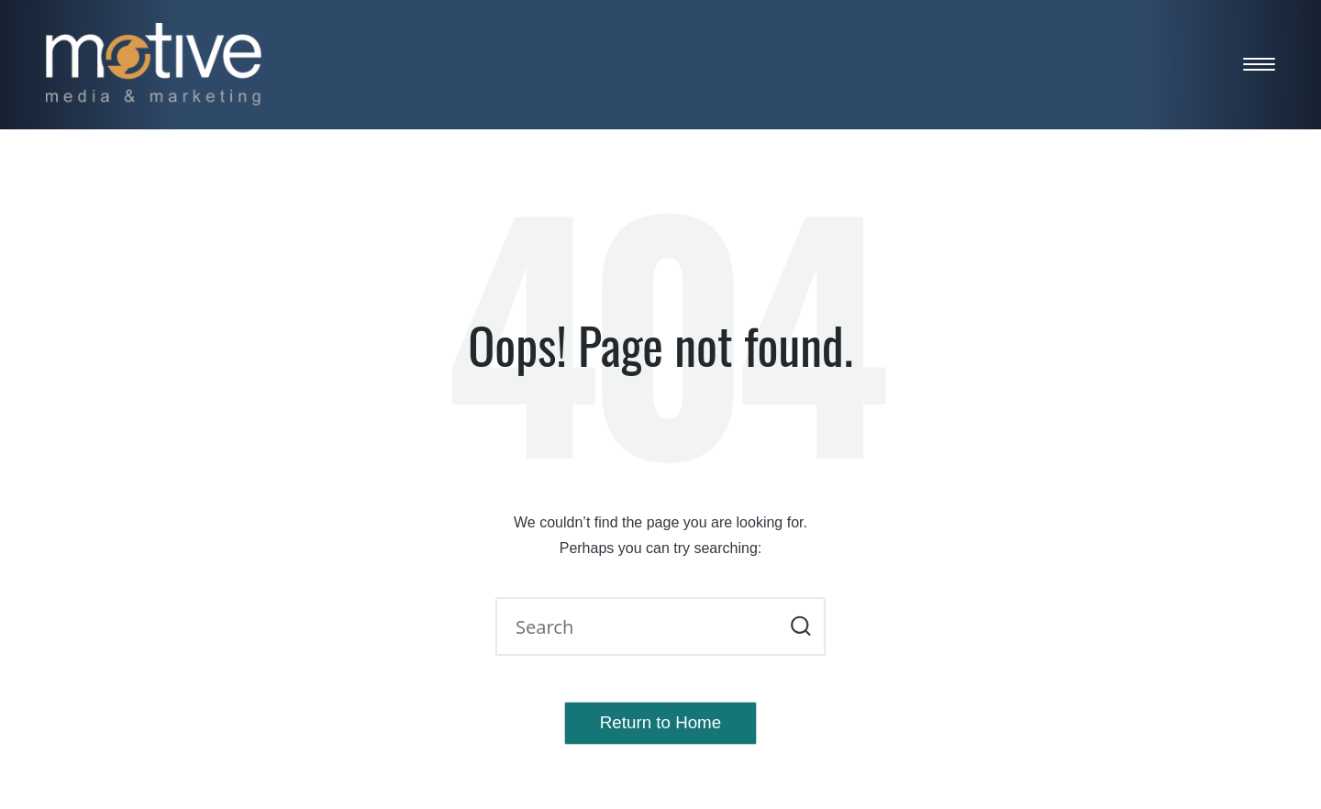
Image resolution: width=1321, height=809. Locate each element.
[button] (800, 626)
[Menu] (1259, 64)
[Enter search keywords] (660, 626)
